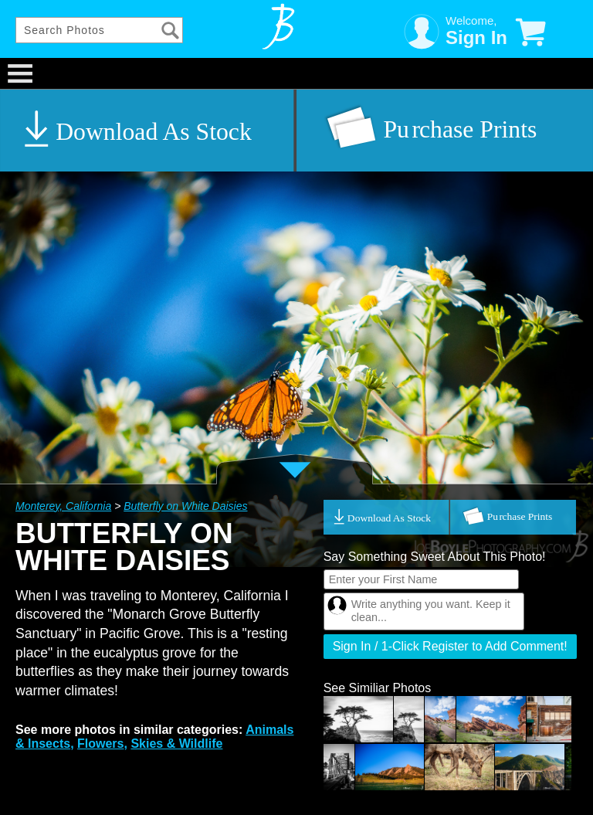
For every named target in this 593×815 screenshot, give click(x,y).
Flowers (100, 743)
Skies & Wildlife (176, 743)
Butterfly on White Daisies (185, 506)
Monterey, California (63, 506)
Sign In (476, 37)
